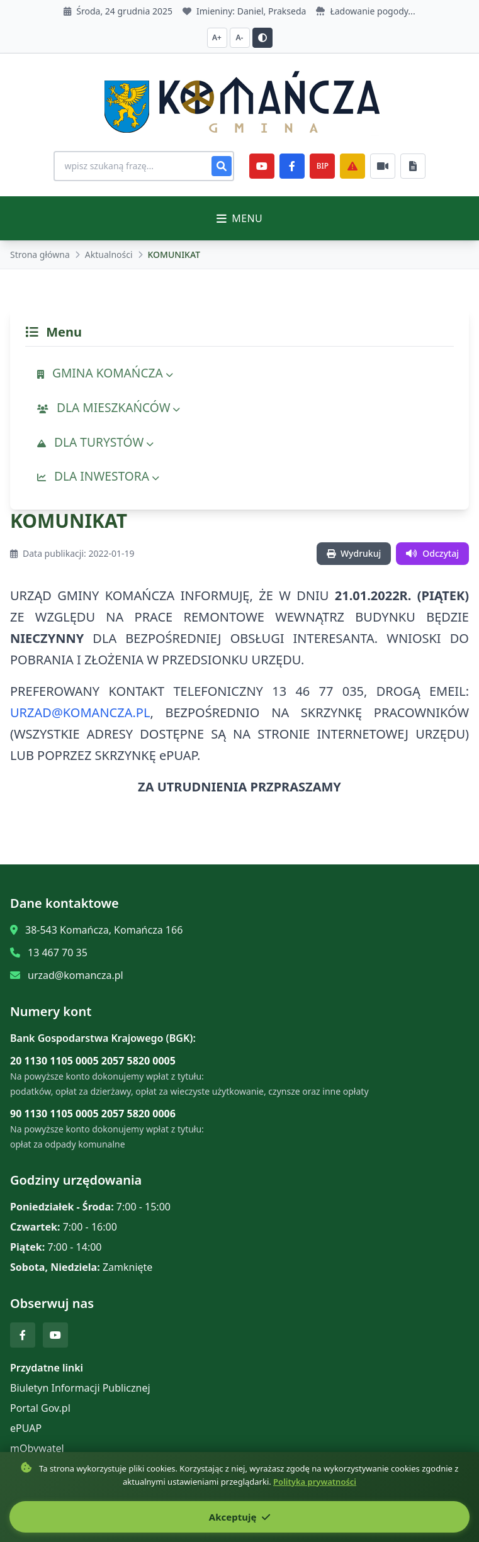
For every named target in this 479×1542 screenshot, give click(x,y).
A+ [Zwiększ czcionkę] (217, 37)
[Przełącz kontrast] (262, 38)
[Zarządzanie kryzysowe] (353, 166)
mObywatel (37, 1448)
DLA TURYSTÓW (95, 441)
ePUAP (26, 1428)
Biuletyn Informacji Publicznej (80, 1388)
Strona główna (40, 254)
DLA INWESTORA (98, 475)
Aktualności (109, 254)
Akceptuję (239, 1517)
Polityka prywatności (314, 1481)
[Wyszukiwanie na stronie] (144, 166)
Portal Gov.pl (40, 1408)
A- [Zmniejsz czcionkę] (240, 37)
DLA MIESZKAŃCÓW (108, 407)
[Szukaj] (222, 166)
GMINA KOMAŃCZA (105, 372)
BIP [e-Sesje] (323, 165)
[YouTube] (262, 166)
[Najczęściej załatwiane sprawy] (383, 166)
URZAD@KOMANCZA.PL (80, 712)
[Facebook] (292, 166)
